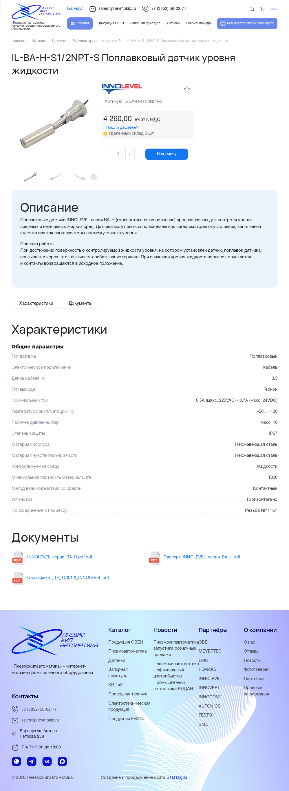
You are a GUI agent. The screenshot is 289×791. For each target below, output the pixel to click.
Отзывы (252, 652)
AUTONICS (210, 706)
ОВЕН (205, 643)
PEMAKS (208, 670)
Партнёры (254, 679)
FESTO (206, 715)
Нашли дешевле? (123, 127)
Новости (252, 661)
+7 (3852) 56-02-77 (164, 9)
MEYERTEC (210, 652)
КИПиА (115, 685)
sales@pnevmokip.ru (112, 9)
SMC (203, 723)
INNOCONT (210, 697)
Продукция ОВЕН (126, 643)
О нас (249, 643)
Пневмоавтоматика (127, 652)
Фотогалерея (257, 670)
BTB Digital (177, 778)
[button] (95, 179)
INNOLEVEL (210, 679)
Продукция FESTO (127, 724)
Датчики (116, 661)
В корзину (171, 154)
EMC (203, 661)
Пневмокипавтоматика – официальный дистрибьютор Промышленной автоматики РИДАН (176, 676)
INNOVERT (209, 688)
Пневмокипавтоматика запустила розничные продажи (176, 649)
